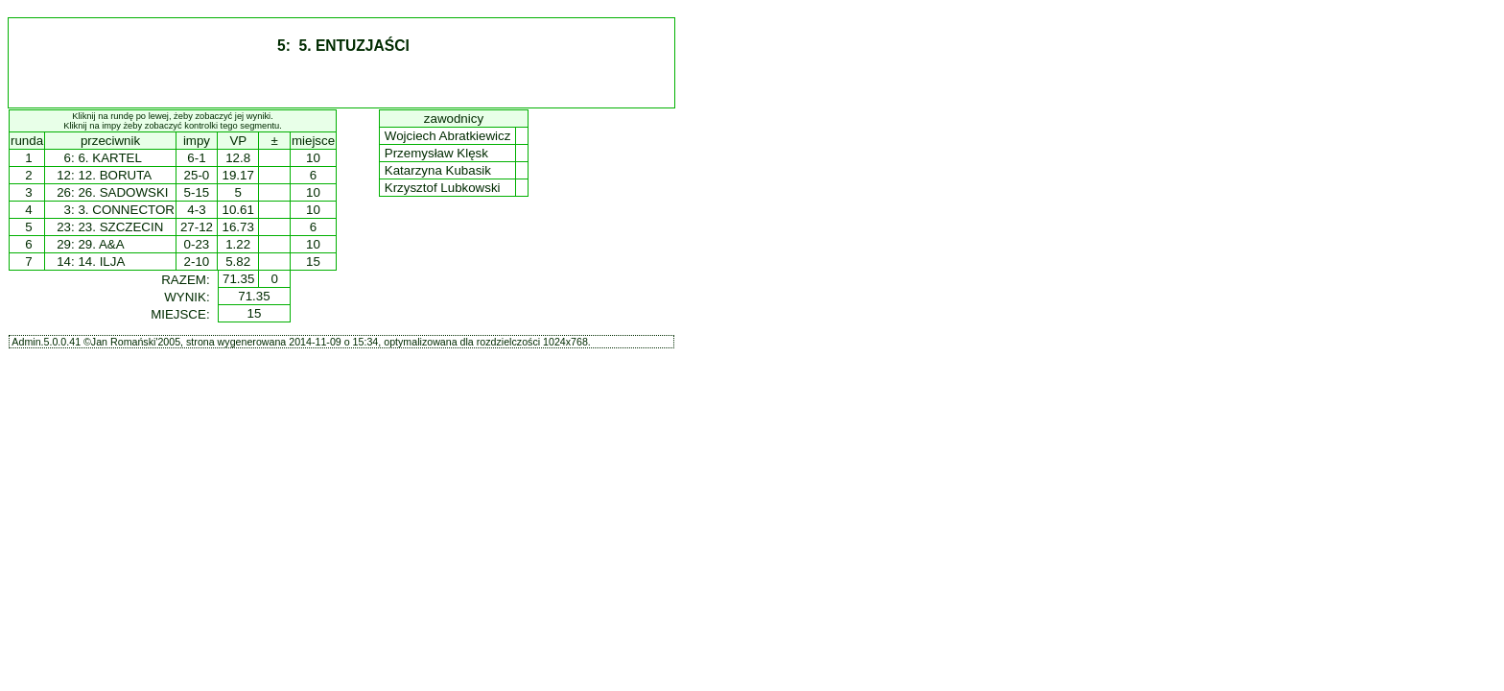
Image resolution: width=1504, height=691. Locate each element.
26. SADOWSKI (123, 192)
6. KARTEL (109, 158)
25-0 (197, 175)
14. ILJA (101, 261)
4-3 (196, 210)
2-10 (197, 261)
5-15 (197, 192)
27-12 (196, 227)
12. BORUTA (115, 175)
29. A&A (101, 244)
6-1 (196, 158)
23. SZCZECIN (120, 227)
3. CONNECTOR (126, 210)
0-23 (197, 244)
